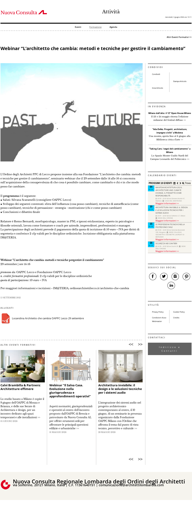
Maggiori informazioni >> (167, 203)
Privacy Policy (158, 312)
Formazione (95, 27)
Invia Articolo (157, 88)
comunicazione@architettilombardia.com (131, 485)
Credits (176, 317)
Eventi (78, 27)
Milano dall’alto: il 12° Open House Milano (169, 113)
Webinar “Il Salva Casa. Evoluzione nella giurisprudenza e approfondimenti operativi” (70, 390)
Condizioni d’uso (159, 317)
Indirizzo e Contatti (170, 348)
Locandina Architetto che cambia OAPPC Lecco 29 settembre (48, 318)
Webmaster (157, 321)
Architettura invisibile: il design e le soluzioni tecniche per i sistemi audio (120, 389)
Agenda (113, 27)
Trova (187, 183)
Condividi (156, 74)
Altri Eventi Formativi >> (179, 37)
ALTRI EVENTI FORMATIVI (18, 345)
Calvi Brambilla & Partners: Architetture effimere (20, 387)
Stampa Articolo (179, 81)
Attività (111, 11)
